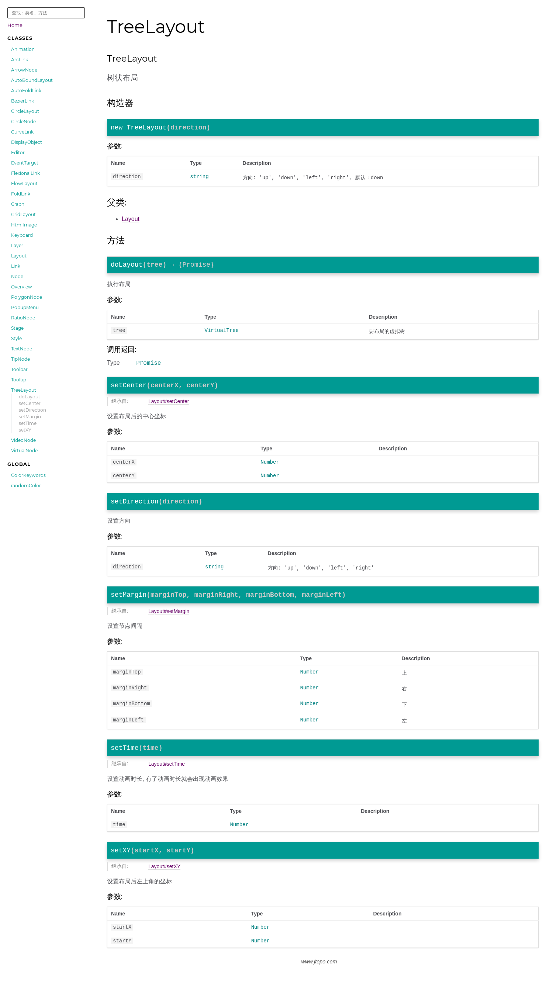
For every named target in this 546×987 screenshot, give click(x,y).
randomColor (26, 485)
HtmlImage (24, 225)
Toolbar (19, 369)
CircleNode (23, 121)
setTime (28, 423)
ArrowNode (24, 70)
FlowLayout (24, 183)
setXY (25, 430)
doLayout (29, 396)
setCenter (30, 403)
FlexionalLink (25, 173)
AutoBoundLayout (32, 80)
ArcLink (19, 59)
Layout (19, 256)
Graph (17, 204)
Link (15, 266)
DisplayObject (26, 142)
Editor (18, 152)
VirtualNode (24, 450)
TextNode (21, 348)
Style (16, 338)
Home (15, 25)
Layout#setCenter (168, 407)
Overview (21, 287)
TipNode (20, 359)
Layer (17, 245)
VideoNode (23, 440)
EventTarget (24, 163)
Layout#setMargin (168, 622)
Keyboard (22, 235)
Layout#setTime (166, 776)
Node (17, 276)
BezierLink (22, 101)
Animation (23, 49)
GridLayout (23, 214)
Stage (17, 328)
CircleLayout (25, 111)
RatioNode (23, 318)
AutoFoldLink (26, 90)
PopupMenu (25, 307)
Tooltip (18, 379)
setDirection (32, 410)
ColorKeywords (28, 475)
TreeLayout (23, 390)
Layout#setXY (164, 881)
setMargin (30, 416)
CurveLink (22, 132)
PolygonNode (26, 297)
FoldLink (20, 194)
